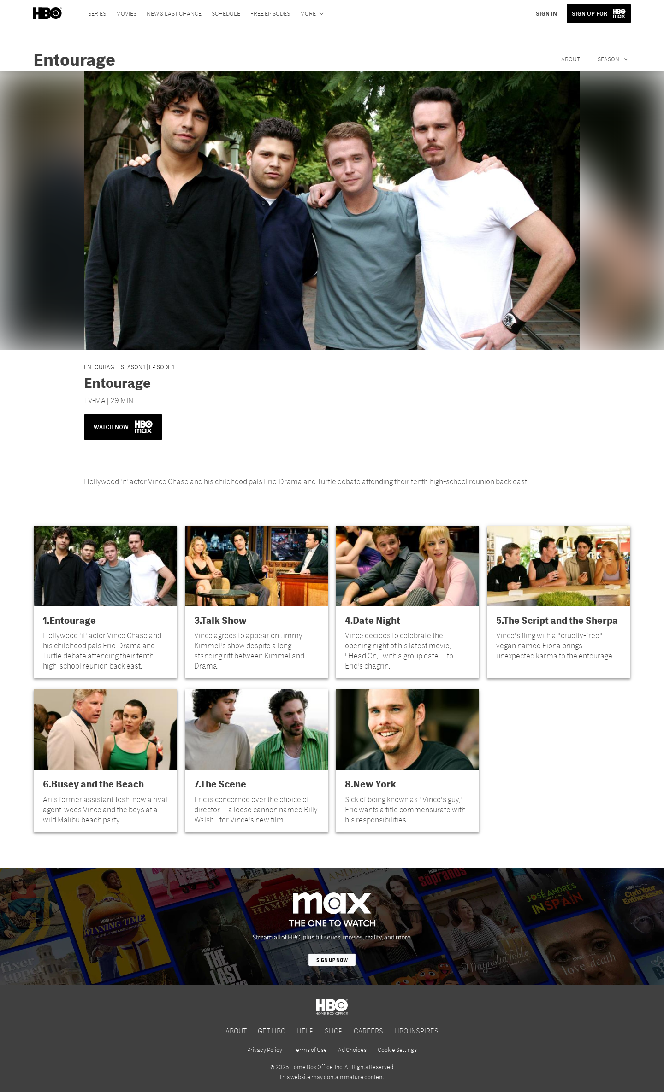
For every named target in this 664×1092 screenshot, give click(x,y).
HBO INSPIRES (416, 1030)
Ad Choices (352, 1049)
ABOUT (236, 1030)
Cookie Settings (397, 1049)
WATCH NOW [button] (123, 426)
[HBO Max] (332, 926)
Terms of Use (310, 1049)
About (570, 59)
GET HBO (271, 1030)
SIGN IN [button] (546, 13)
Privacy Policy (264, 1049)
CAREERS (368, 1030)
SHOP (334, 1030)
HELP (305, 1030)
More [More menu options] (308, 13)
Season (609, 59)
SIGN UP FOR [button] (589, 13)
